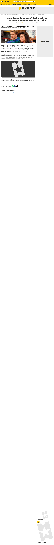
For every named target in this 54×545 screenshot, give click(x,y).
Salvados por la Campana (21, 55)
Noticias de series (9, 18)
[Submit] (34, 1)
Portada (2, 18)
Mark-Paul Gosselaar (25, 58)
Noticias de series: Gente (15, 18)
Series (5, 18)
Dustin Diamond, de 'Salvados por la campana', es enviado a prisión (14, 96)
